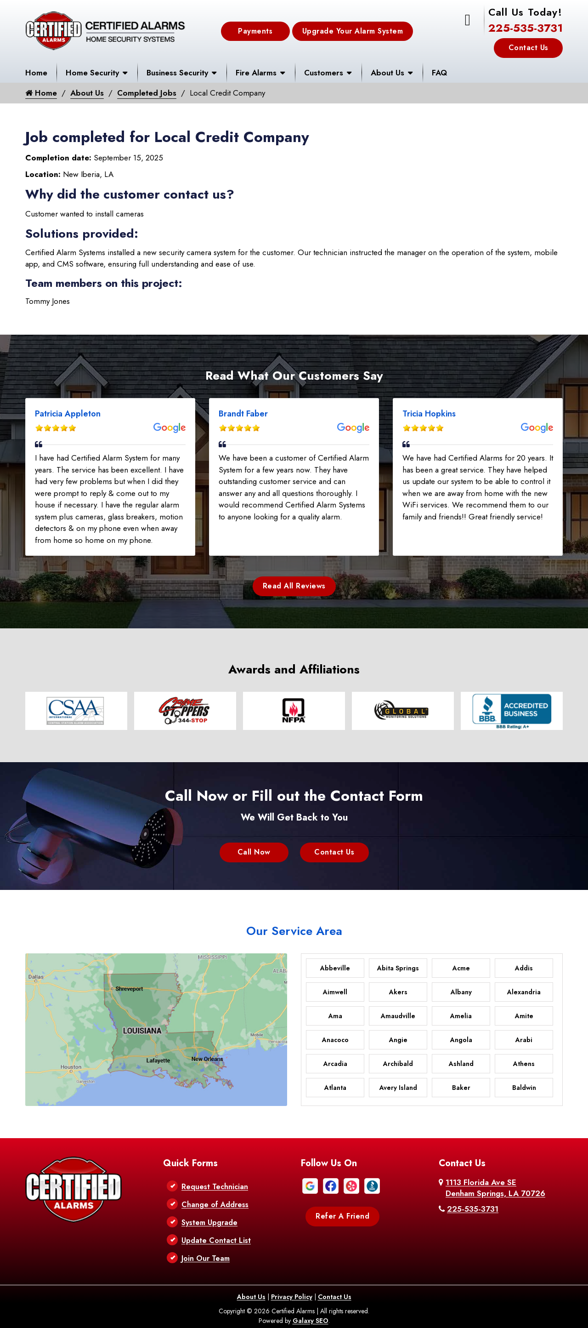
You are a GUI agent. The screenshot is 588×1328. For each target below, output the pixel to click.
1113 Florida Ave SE (495, 1188)
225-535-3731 (525, 28)
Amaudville (398, 1015)
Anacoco (335, 1039)
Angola (461, 1039)
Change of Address (215, 1204)
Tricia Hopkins (429, 414)
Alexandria (524, 992)
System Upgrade (209, 1222)
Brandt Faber (243, 414)
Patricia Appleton (68, 414)
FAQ (439, 72)
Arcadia (335, 1063)
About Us (387, 72)
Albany (461, 992)
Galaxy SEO (310, 1320)
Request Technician (214, 1186)
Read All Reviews (294, 586)
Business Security (177, 72)
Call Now (254, 852)
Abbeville (335, 968)
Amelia (461, 1015)
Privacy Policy (291, 1296)
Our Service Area (294, 931)
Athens (524, 1063)
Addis (524, 968)
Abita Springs (398, 968)
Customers (323, 72)
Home (36, 72)
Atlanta (335, 1087)
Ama (335, 1015)
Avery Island (398, 1087)
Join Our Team (205, 1258)
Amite (524, 1015)
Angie (398, 1039)
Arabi (523, 1039)
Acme (461, 968)
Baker (461, 1087)
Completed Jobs (146, 92)
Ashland (461, 1063)
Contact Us (528, 47)
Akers (398, 992)
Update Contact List (216, 1240)
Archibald (398, 1063)
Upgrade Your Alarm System (352, 31)
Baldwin (524, 1087)
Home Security (92, 72)
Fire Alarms (256, 72)
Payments (255, 31)
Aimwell (335, 992)
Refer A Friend (342, 1216)
